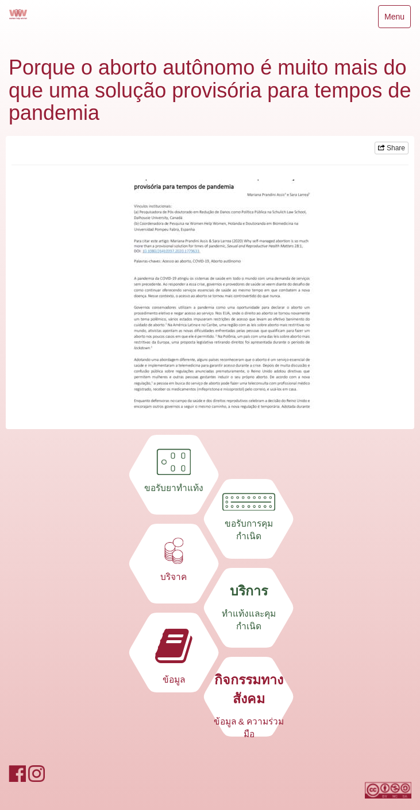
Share (391, 148)
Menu (394, 19)
